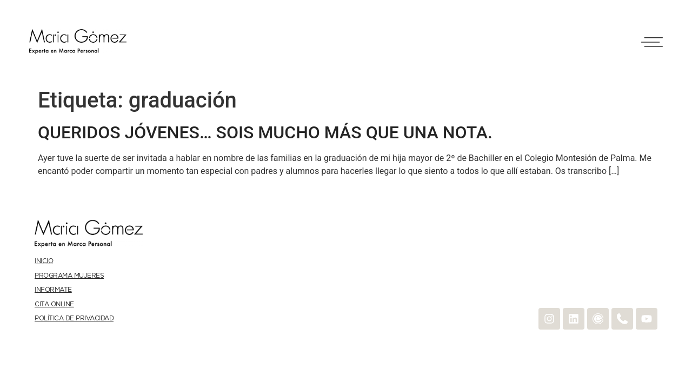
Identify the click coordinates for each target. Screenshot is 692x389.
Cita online (54, 304)
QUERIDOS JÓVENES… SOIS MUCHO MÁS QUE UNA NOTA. (265, 132)
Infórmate (53, 290)
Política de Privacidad (74, 318)
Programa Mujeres (69, 276)
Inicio (44, 261)
